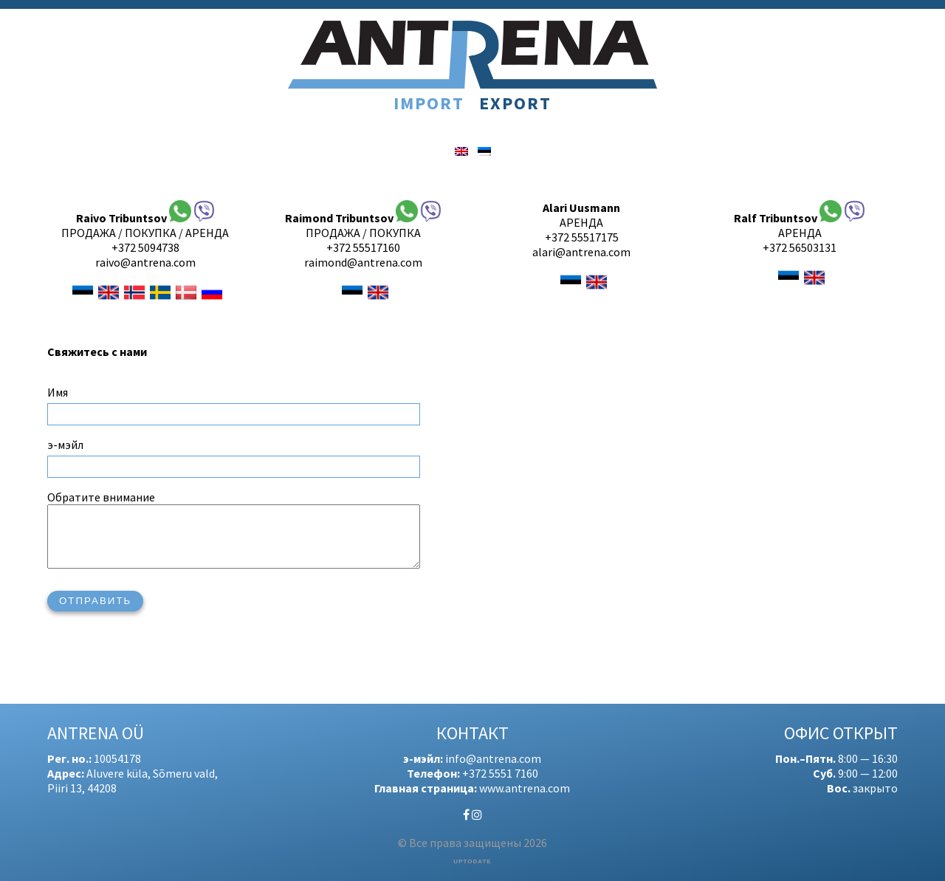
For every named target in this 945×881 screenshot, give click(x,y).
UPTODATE (472, 861)
